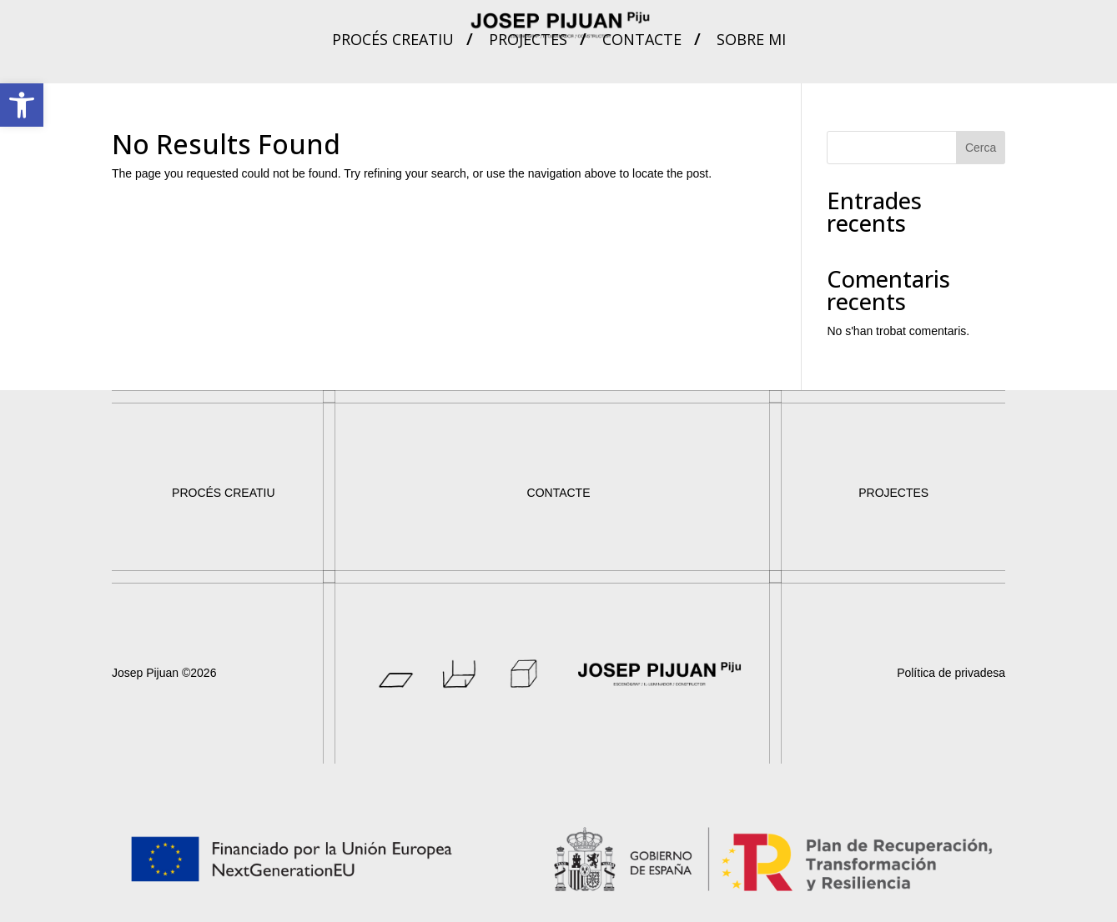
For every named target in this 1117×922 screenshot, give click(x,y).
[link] (21, 105)
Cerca (980, 147)
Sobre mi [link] (751, 41)
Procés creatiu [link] (393, 41)
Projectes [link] (528, 41)
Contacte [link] (642, 41)
